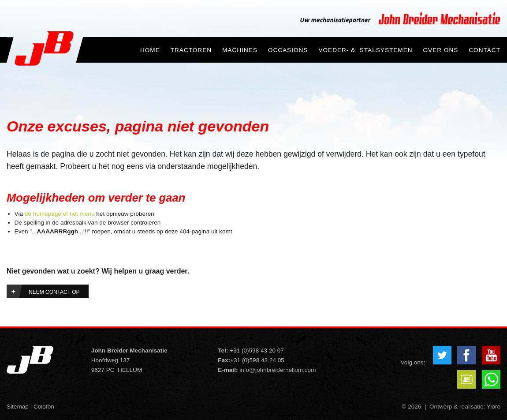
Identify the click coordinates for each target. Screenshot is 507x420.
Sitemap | (19, 406)
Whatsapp (491, 379)
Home (150, 50)
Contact (484, 50)
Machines (239, 50)
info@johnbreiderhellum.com (277, 370)
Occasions (288, 50)
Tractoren (191, 50)
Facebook (466, 355)
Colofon (44, 406)
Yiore (493, 406)
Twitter (442, 355)
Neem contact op (54, 292)
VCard (466, 379)
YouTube (491, 355)
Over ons (441, 50)
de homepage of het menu (60, 213)
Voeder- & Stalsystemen (365, 50)
